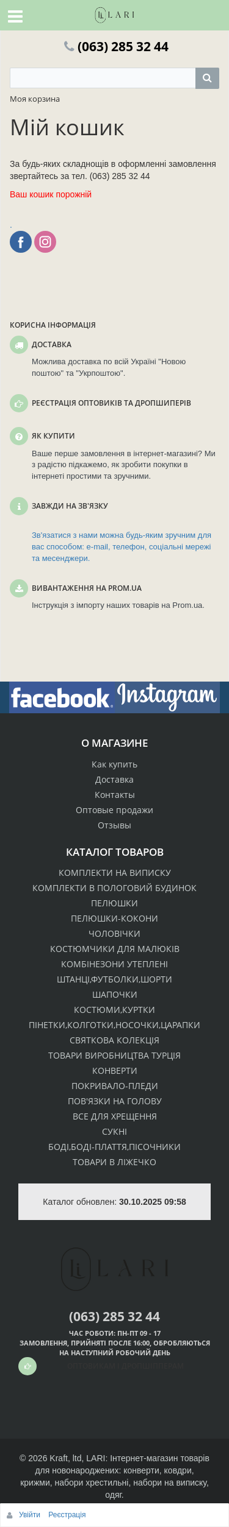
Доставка (114, 779)
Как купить (114, 764)
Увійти (30, 1515)
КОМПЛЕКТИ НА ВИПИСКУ (115, 872)
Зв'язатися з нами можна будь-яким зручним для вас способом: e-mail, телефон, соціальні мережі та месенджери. (121, 546)
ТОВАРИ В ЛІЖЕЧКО (114, 1162)
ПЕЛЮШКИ (114, 903)
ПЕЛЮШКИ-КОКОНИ (114, 918)
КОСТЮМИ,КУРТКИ (114, 1009)
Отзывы (114, 825)
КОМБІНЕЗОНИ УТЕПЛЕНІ (114, 964)
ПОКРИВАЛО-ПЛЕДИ (114, 1085)
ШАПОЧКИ (114, 994)
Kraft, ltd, (66, 1458)
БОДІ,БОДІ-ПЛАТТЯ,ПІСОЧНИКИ (114, 1146)
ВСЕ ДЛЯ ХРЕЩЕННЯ (115, 1116)
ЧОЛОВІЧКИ (114, 933)
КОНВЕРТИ (114, 1070)
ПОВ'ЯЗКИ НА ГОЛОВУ (115, 1101)
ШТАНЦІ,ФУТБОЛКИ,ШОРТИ (114, 979)
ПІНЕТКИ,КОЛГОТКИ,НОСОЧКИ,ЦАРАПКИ (114, 1025)
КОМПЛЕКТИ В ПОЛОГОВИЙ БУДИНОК (114, 888)
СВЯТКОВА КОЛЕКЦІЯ (114, 1040)
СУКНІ (114, 1131)
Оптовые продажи (114, 810)
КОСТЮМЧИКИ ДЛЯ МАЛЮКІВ (115, 948)
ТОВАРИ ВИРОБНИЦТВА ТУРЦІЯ (114, 1055)
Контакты (115, 794)
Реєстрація (66, 1515)
